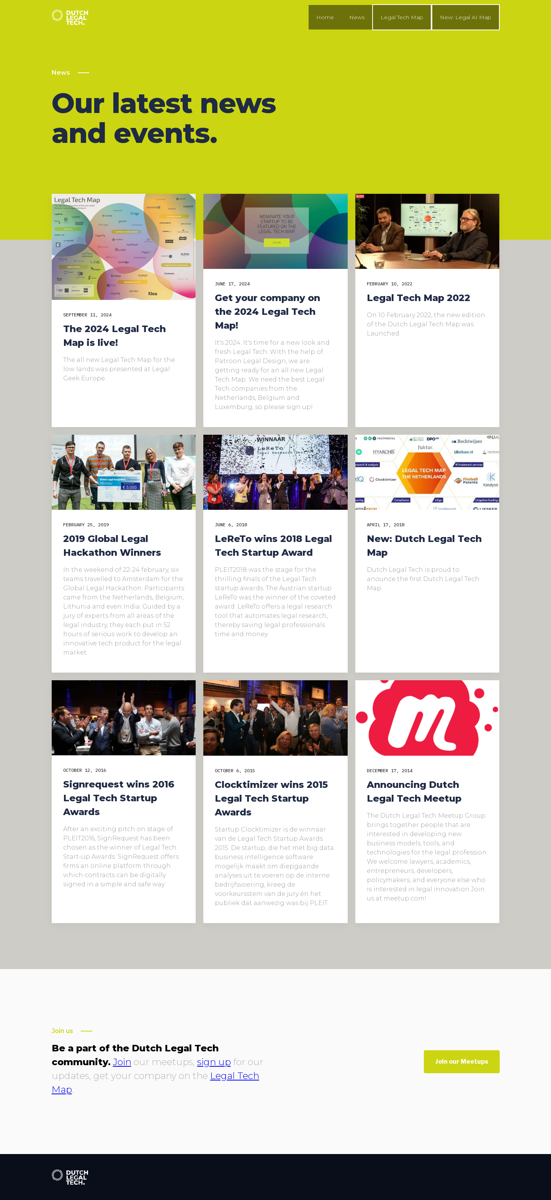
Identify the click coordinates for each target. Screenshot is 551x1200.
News (357, 17)
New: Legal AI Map (465, 17)
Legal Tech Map (402, 17)
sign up (214, 1061)
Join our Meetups (461, 1061)
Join (122, 1061)
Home (325, 17)
